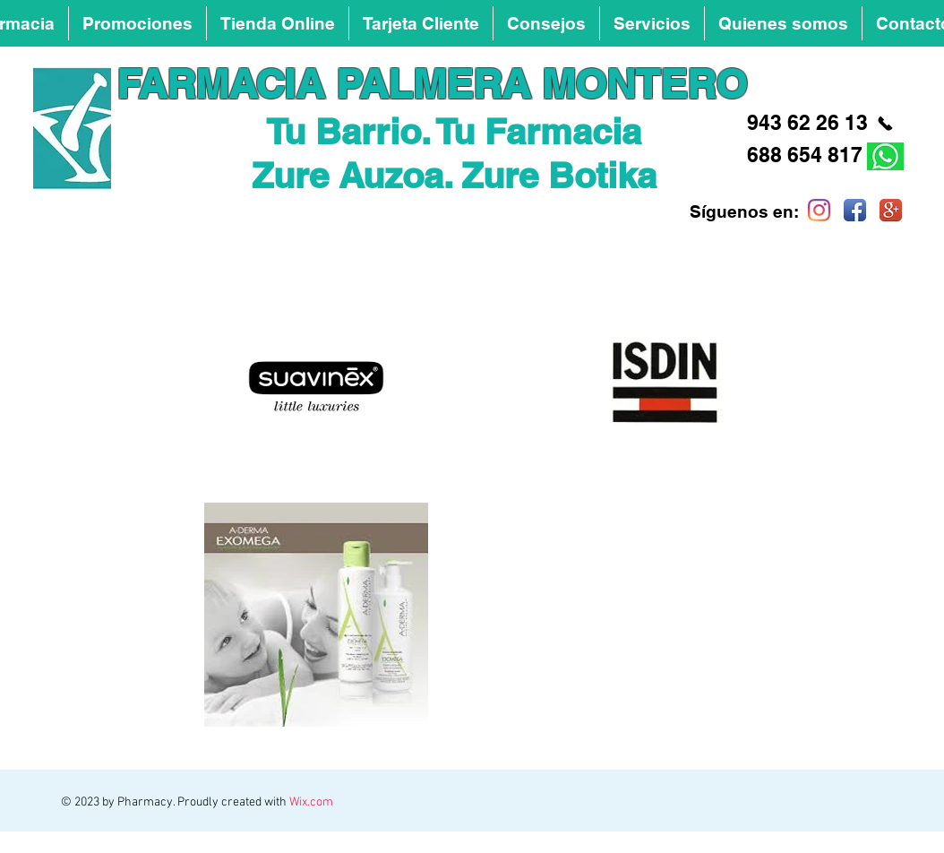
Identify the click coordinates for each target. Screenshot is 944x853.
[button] (546, 23)
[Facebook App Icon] (855, 210)
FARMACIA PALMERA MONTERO (431, 84)
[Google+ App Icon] (891, 210)
